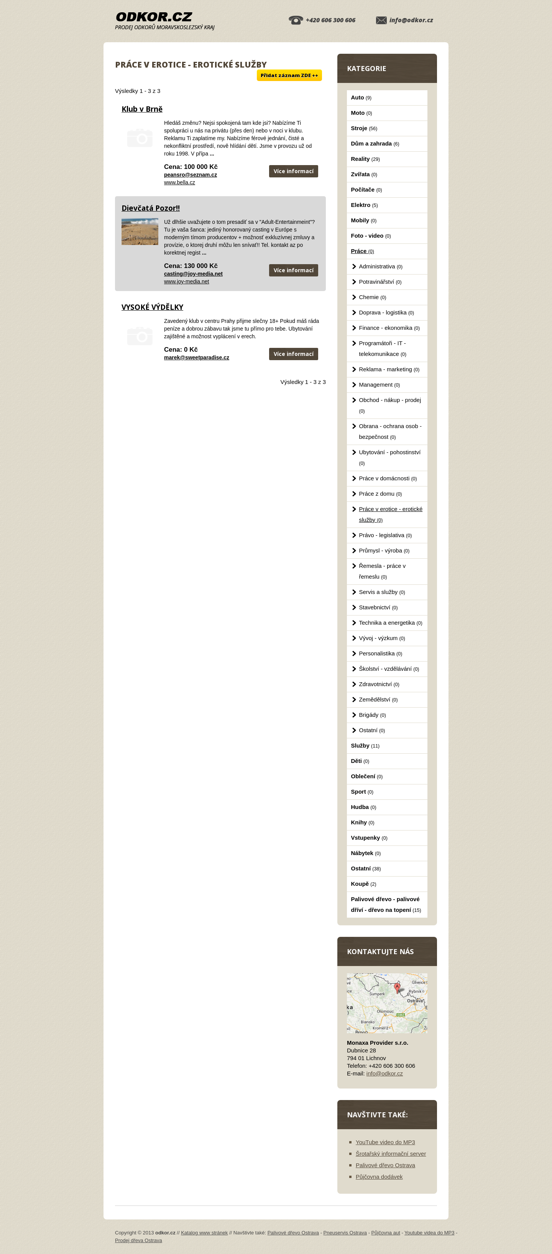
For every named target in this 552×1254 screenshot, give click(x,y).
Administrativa (381, 266)
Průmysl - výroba (384, 550)
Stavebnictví (378, 607)
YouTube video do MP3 (385, 1142)
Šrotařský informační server (391, 1153)
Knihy (363, 822)
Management (379, 384)
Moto (361, 112)
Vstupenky (369, 837)
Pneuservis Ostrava (345, 1233)
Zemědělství (378, 699)
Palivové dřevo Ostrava (385, 1165)
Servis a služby (382, 592)
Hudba (363, 807)
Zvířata (364, 174)
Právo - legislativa (385, 535)
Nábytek (366, 853)
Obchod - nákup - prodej (390, 405)
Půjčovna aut (385, 1233)
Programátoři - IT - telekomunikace (383, 348)
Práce (362, 251)
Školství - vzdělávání (389, 668)
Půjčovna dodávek (379, 1176)
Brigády (372, 714)
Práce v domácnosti (388, 478)
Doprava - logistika (386, 312)
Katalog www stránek (204, 1233)
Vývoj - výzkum (382, 638)
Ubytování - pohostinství (390, 457)
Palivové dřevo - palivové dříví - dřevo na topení (386, 904)
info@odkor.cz (411, 20)
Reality (365, 159)
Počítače (366, 189)
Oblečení (367, 776)
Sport (362, 791)
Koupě (363, 883)
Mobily (364, 220)
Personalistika (380, 653)
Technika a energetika (390, 622)
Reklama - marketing (389, 369)
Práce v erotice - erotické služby (391, 514)
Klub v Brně (142, 109)
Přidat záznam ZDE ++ (289, 75)
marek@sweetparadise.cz (196, 357)
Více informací (294, 171)
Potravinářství (380, 281)
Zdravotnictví (379, 684)
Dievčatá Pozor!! (151, 208)
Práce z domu (380, 493)
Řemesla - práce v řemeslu (382, 571)
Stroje (364, 128)
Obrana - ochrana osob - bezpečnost (390, 431)
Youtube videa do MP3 (429, 1233)
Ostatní (372, 730)
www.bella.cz (179, 182)
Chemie (372, 297)
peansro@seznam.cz (190, 175)
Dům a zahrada (375, 143)
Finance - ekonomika (389, 327)
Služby (365, 745)
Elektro (364, 205)
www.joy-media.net (186, 281)
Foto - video (371, 235)
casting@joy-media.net (193, 274)
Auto (361, 97)
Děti (360, 761)
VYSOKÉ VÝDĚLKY (152, 307)
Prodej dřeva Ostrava (138, 1240)
